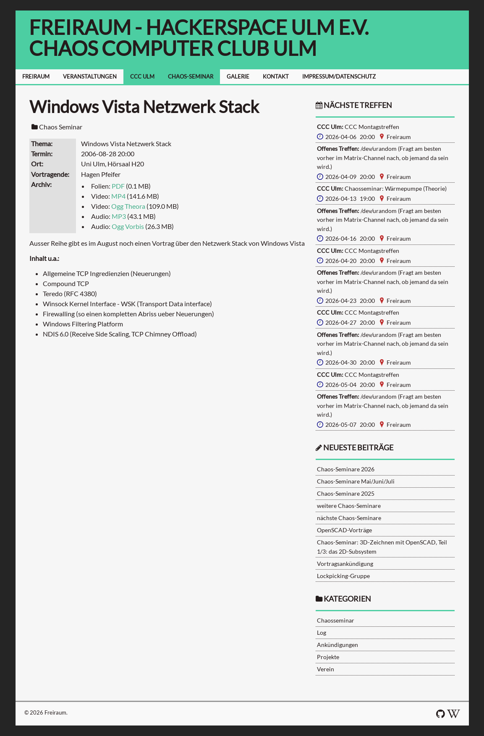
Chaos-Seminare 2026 (345, 469)
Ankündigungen (337, 644)
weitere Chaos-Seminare (349, 505)
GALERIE (238, 76)
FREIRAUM (36, 76)
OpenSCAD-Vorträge (344, 530)
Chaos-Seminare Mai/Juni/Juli (356, 481)
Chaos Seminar (60, 127)
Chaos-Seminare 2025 (345, 493)
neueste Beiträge (358, 447)
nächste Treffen (354, 105)
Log (321, 632)
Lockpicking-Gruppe (343, 575)
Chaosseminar (335, 620)
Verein (325, 669)
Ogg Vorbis (128, 226)
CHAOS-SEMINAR (190, 76)
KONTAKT (276, 76)
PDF (118, 186)
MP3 (119, 216)
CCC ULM (142, 76)
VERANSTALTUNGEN (90, 76)
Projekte (328, 656)
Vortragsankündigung (345, 563)
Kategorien (347, 598)
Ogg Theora (128, 206)
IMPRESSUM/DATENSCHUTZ (339, 76)
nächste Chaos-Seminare (349, 517)
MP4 (118, 196)
